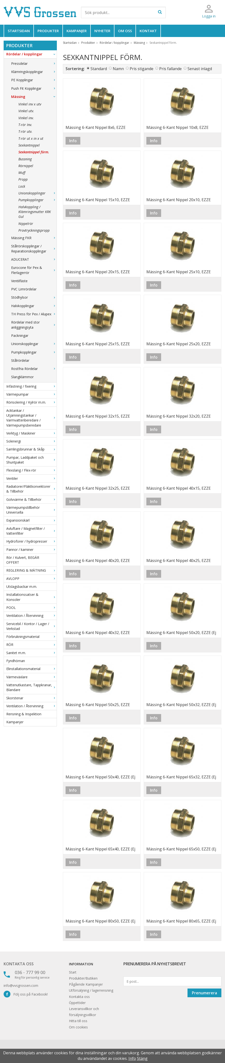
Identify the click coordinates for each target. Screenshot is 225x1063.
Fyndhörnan (15, 660)
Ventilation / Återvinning (31, 615)
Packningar (19, 335)
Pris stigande (141, 68)
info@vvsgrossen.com (21, 985)
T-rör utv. (25, 131)
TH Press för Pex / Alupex (34, 314)
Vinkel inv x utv (29, 104)
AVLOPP (31, 578)
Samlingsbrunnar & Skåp (31, 449)
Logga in (209, 16)
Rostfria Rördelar (34, 368)
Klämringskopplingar (34, 71)
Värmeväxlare (31, 677)
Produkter (48, 30)
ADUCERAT (34, 259)
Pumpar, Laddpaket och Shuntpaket (31, 460)
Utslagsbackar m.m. (21, 586)
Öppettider (77, 1002)
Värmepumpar (31, 394)
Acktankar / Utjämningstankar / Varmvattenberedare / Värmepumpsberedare (31, 418)
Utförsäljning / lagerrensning (91, 990)
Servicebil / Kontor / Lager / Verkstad (31, 626)
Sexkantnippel (29, 145)
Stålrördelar (20, 360)
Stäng (142, 1058)
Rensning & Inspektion (23, 714)
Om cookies (78, 1027)
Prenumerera (204, 993)
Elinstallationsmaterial (31, 668)
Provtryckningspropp (34, 230)
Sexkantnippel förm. (33, 152)
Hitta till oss (78, 1021)
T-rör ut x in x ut (30, 138)
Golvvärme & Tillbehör (31, 499)
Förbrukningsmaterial (31, 636)
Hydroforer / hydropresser (31, 541)
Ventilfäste (19, 281)
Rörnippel (25, 165)
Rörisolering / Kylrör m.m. (31, 402)
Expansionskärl (31, 520)
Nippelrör (25, 223)
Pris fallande (170, 68)
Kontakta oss (19, 964)
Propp (23, 179)
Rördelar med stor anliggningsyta (34, 324)
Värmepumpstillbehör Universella (31, 510)
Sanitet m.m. (31, 652)
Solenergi (31, 441)
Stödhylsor (34, 297)
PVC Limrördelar (24, 289)
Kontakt (148, 30)
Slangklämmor (22, 377)
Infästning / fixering (31, 386)
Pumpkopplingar (37, 200)
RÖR (31, 644)
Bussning (25, 159)
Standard (98, 68)
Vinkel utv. (26, 111)
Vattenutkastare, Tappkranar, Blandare (31, 687)
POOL (31, 607)
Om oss (125, 30)
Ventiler (31, 478)
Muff (21, 172)
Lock (21, 186)
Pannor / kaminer (31, 549)
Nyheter (102, 30)
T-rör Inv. (25, 124)
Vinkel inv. (26, 118)
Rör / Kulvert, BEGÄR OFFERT (22, 560)
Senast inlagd (200, 68)
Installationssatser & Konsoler (31, 597)
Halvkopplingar (34, 305)
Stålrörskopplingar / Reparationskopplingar (34, 248)
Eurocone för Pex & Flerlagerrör (34, 270)
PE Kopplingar (34, 80)
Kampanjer (77, 30)
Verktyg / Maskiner (31, 433)
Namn (118, 68)
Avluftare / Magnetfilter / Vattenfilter (31, 531)
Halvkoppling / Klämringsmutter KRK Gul (34, 212)
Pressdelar (34, 63)
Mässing (34, 96)
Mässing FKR (34, 238)
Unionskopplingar (37, 193)
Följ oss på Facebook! (26, 994)
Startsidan (19, 30)
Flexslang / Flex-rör (31, 470)
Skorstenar (31, 698)
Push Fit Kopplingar (34, 88)
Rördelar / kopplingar (31, 54)
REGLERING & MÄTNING (31, 570)
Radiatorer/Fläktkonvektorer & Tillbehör (31, 489)
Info (73, 140)
